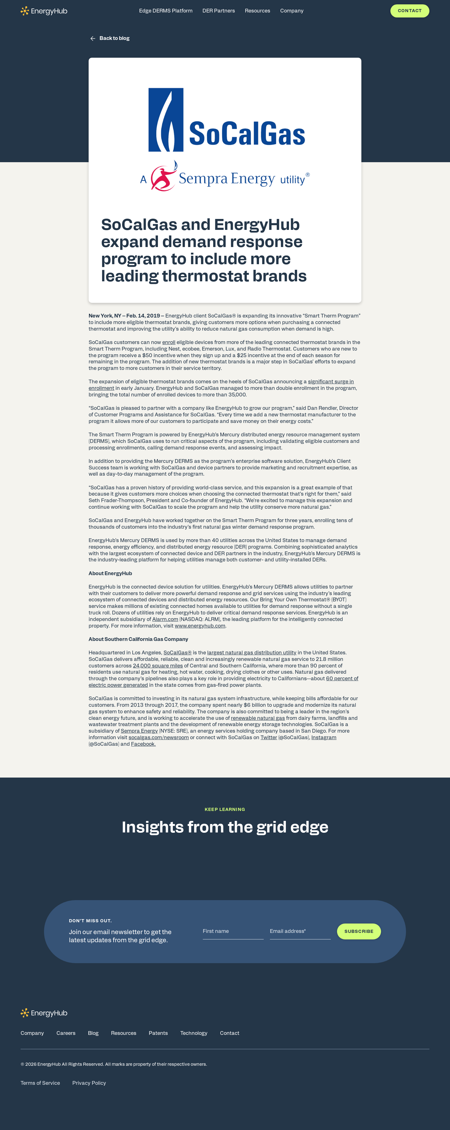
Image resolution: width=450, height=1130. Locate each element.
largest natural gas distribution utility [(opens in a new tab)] (251, 652)
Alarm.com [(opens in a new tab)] (165, 619)
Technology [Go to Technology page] (194, 1033)
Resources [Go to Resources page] (123, 1033)
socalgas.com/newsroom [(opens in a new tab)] (159, 737)
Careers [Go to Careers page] (66, 1033)
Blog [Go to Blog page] (93, 1033)
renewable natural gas (258, 718)
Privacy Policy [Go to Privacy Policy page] (89, 1083)
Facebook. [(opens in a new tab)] (143, 744)
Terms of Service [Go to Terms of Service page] (40, 1083)
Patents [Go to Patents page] (158, 1033)
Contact (410, 11)
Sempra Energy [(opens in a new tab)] (139, 731)
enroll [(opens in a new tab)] (168, 342)
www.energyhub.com (200, 625)
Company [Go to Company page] (32, 1033)
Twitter (269, 737)
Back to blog (109, 38)
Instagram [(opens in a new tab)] (323, 737)
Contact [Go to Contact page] (229, 1033)
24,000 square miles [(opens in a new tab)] (158, 665)
